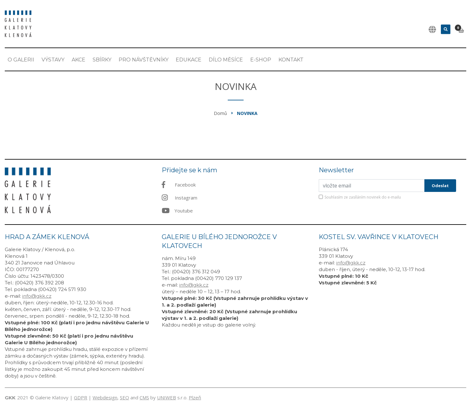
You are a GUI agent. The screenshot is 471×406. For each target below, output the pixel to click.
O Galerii (21, 60)
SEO (124, 397)
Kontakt (291, 60)
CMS (144, 397)
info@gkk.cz (36, 296)
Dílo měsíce (226, 60)
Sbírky (102, 60)
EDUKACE (188, 60)
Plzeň (195, 397)
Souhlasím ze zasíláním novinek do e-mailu (362, 197)
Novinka (247, 113)
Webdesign (105, 397)
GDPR (80, 397)
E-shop (260, 60)
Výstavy (53, 60)
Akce (78, 60)
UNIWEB (166, 397)
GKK (10, 398)
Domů (220, 113)
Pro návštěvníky (143, 60)
